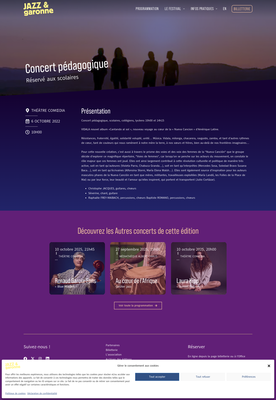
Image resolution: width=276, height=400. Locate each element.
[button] (269, 366)
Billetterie (242, 9)
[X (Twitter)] (32, 358)
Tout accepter (157, 377)
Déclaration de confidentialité (42, 393)
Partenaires (113, 345)
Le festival (175, 9)
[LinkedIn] (47, 358)
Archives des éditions (119, 359)
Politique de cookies (15, 393)
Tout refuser (203, 377)
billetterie (224, 356)
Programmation (147, 9)
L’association (114, 355)
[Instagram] (40, 358)
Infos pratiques (205, 9)
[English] (224, 9)
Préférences (248, 377)
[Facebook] (25, 358)
